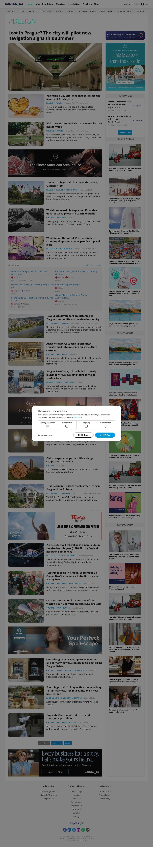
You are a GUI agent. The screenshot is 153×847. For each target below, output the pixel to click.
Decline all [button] (83, 435)
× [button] (117, 408)
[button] (45, 435)
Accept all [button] (105, 435)
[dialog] (76, 423)
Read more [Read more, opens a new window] (78, 417)
